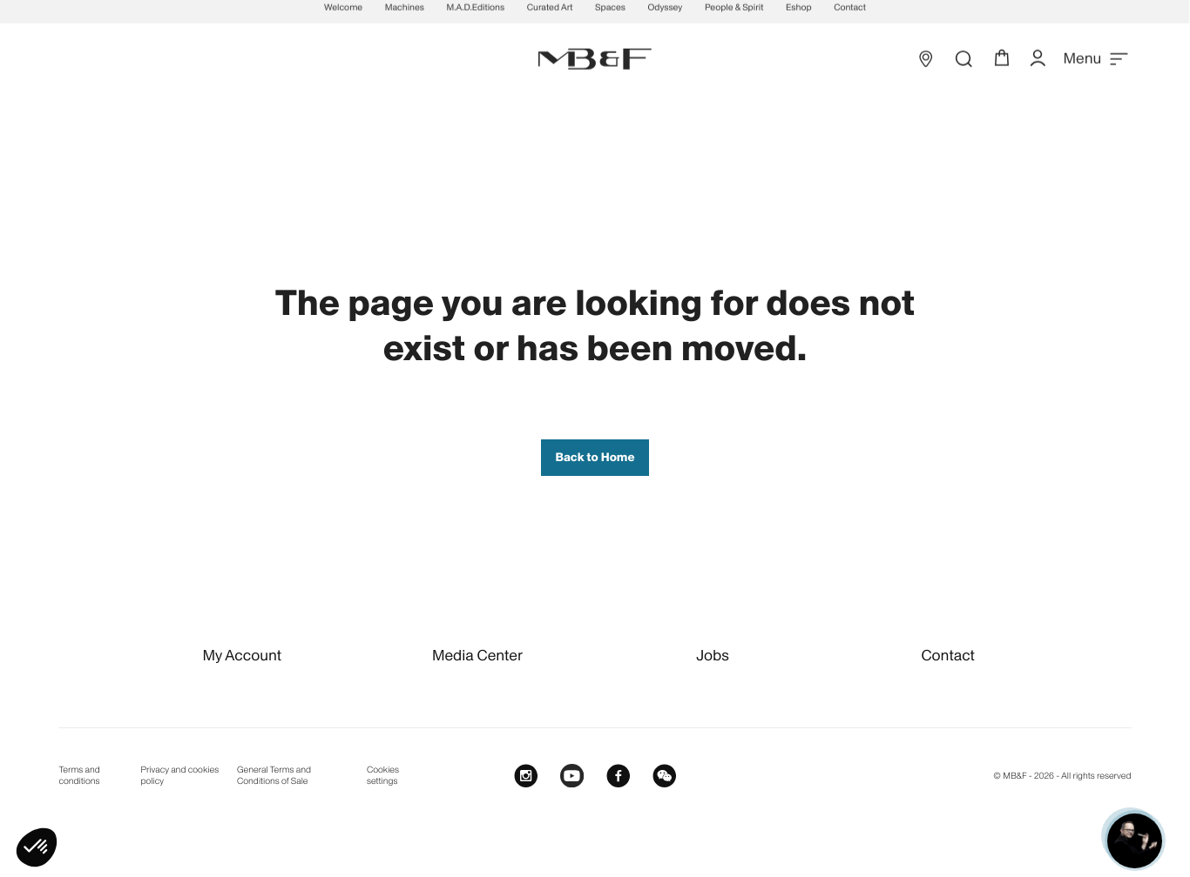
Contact (947, 655)
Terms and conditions (78, 775)
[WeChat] (664, 774)
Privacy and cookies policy (180, 775)
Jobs (712, 655)
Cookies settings (383, 775)
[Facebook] (618, 774)
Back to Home (594, 457)
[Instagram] (526, 774)
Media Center (477, 655)
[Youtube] (572, 774)
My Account (241, 655)
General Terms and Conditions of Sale (274, 775)
